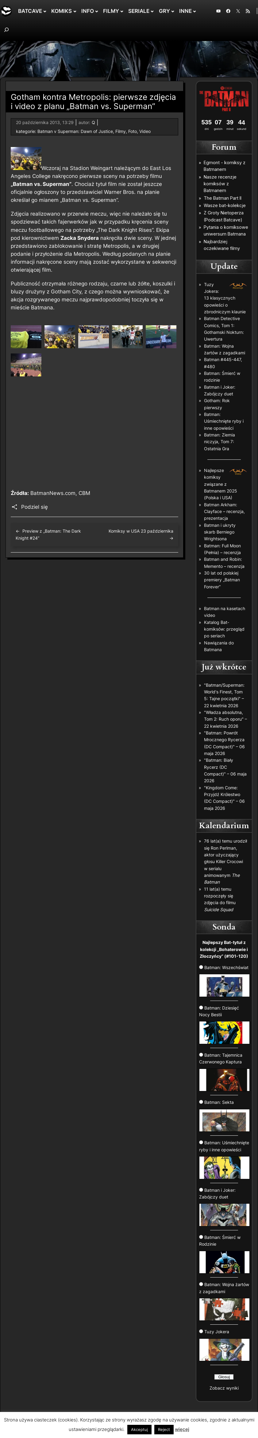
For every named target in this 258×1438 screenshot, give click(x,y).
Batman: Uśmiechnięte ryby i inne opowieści (224, 421)
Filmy (120, 131)
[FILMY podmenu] (121, 11)
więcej (182, 1429)
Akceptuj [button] (139, 1429)
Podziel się (34, 507)
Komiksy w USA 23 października (141, 531)
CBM (84, 493)
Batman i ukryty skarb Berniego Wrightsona (220, 532)
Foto (132, 131)
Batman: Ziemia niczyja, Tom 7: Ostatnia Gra (219, 441)
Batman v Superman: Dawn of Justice (75, 131)
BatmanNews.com (52, 493)
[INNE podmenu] (194, 11)
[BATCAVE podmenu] (44, 11)
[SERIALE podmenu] (152, 11)
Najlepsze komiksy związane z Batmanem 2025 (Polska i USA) (220, 484)
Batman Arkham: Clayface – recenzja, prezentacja (224, 511)
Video (145, 131)
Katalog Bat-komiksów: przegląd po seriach (224, 629)
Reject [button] (164, 1429)
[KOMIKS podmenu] (74, 11)
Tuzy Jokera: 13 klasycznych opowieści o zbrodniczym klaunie (225, 298)
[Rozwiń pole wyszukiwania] (6, 29)
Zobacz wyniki (224, 1388)
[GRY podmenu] (172, 11)
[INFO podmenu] (96, 11)
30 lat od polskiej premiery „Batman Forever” (222, 579)
